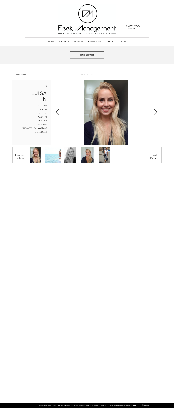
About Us (64, 42)
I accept (146, 405)
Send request (87, 55)
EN (133, 28)
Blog (123, 42)
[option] (36, 155)
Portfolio (87, 75)
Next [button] (155, 112)
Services (78, 42)
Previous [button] (57, 112)
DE (129, 28)
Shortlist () (133, 26)
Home (51, 42)
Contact (111, 42)
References (94, 42)
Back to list (20, 75)
